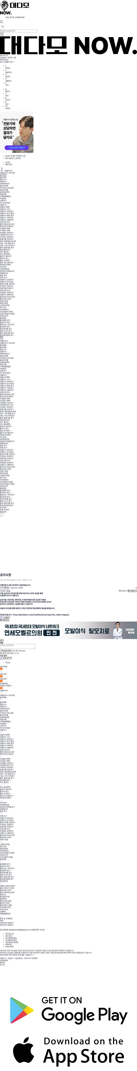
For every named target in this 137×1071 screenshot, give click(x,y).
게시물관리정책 (11, 940)
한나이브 (3, 307)
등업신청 (3, 512)
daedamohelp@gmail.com (20, 930)
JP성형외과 (4, 309)
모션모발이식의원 (6, 312)
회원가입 (8, 164)
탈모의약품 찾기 (6, 329)
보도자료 (8, 936)
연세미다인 (4, 316)
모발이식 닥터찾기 (6, 218)
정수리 (7, 100)
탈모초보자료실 (5, 901)
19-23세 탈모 (5, 203)
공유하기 (132, 591)
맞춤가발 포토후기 (6, 239)
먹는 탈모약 (4, 252)
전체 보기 (3, 277)
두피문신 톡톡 (5, 230)
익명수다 (3, 201)
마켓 (1, 921)
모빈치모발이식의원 (7, 314)
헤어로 (7, 68)
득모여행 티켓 (5, 907)
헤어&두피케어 (5, 265)
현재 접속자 (12, 158)
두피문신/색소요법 (7, 188)
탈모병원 (3, 318)
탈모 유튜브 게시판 (7, 888)
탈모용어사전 (5, 897)
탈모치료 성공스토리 (7, 297)
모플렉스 (3, 912)
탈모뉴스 (3, 894)
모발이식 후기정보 (6, 282)
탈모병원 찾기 (5, 320)
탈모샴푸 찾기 (5, 327)
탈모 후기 (3, 275)
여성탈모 (3, 198)
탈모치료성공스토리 (7, 224)
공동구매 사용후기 (6, 925)
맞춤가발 (3, 194)
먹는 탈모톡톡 (5, 254)
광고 (1, 640)
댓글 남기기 (6, 658)
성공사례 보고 (5, 222)
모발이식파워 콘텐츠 (7, 886)
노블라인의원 (5, 305)
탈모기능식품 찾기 (6, 263)
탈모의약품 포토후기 (7, 284)
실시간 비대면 (15, 156)
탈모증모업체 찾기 (6, 335)
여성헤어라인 (5, 183)
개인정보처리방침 (11, 942)
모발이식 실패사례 (6, 220)
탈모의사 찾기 (5, 322)
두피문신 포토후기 (6, 237)
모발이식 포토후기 (6, 211)
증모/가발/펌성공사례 (8, 241)
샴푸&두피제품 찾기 (7, 271)
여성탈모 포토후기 (6, 233)
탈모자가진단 (5, 903)
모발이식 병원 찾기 (7, 216)
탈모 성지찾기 (5, 260)
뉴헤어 (7, 108)
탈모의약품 (4, 190)
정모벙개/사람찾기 (7, 923)
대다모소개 (9, 934)
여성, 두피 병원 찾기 (7, 243)
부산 (7, 96)
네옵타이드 (6, 171)
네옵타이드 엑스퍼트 (7, 173)
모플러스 (8, 81)
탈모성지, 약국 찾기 (7, 324)
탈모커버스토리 (5, 299)
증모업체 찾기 (5, 250)
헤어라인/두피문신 (7, 226)
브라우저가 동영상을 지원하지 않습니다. (55, 544)
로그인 (7, 162)
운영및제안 (4, 684)
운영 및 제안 (4, 510)
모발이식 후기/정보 (7, 213)
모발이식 (8, 72)
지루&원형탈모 (5, 196)
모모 (7, 104)
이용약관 (8, 944)
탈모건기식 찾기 (6, 331)
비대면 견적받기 (6, 686)
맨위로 (2, 963)
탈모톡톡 (3, 175)
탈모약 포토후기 (6, 256)
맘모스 (7, 91)
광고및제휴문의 (11, 938)
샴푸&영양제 (4, 192)
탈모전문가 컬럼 (6, 905)
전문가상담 (4, 301)
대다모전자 (4, 909)
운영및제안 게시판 (38, 930)
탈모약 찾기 (4, 258)
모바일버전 (4, 960)
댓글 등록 (3, 656)
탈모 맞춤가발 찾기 (7, 248)
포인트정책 (9, 947)
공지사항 (3, 507)
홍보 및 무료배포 (6, 918)
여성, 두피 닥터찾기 (7, 245)
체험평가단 (4, 273)
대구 (7, 85)
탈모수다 (3, 179)
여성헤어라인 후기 (6, 235)
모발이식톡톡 (5, 207)
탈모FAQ (3, 899)
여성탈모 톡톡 (5, 228)
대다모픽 (3, 267)
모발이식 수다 (5, 209)
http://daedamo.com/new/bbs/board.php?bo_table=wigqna (41, 615)
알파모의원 (4, 303)
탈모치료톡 (4, 186)
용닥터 (7, 77)
